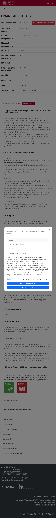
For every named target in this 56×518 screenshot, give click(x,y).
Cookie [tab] (11, 240)
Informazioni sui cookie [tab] (16, 244)
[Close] (49, 229)
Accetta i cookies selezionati (28, 283)
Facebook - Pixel (41, 279)
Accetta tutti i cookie (28, 288)
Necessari (12, 279)
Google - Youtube (26, 279)
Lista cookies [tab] (13, 248)
